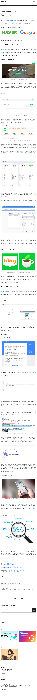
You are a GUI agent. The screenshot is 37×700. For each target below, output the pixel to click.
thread (5, 691)
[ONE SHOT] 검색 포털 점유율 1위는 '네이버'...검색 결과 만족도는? (14, 570)
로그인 (35, 1)
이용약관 (2, 689)
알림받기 (18, 592)
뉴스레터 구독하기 (4, 673)
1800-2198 (6, 686)
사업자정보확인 (10, 685)
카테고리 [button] (3, 4)
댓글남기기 (34, 610)
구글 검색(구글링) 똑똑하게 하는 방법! (13, 571)
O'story (6, 4)
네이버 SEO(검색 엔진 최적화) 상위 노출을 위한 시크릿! (13, 567)
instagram (2, 691)
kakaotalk (8, 691)
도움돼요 (15, 598)
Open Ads (3, 1)
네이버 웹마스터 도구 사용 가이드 (8, 563)
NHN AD (3, 679)
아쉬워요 (22, 598)
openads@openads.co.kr (14, 686)
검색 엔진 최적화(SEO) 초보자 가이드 (8, 564)
